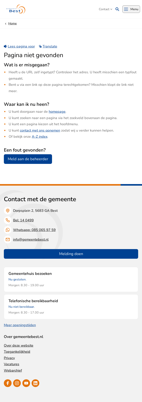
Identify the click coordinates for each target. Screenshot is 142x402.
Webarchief (13, 370)
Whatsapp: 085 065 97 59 (34, 230)
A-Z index (39, 136)
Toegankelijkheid (17, 351)
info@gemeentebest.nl (31, 239)
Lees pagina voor (19, 46)
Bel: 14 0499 (23, 220)
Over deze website (18, 345)
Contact (105, 9)
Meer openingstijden (20, 325)
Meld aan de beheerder (28, 159)
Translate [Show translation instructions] (48, 46)
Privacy (9, 358)
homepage (57, 111)
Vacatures (11, 364)
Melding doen (71, 253)
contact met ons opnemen (40, 130)
